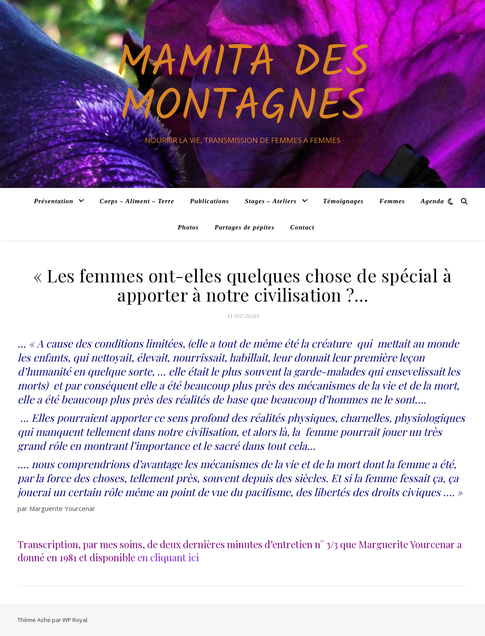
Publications (209, 201)
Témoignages (343, 201)
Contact (302, 227)
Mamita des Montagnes (242, 86)
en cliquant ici (168, 557)
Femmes (392, 201)
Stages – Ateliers (271, 201)
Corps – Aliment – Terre (137, 201)
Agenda (432, 201)
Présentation (53, 201)
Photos (188, 227)
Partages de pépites (244, 227)
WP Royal (74, 620)
